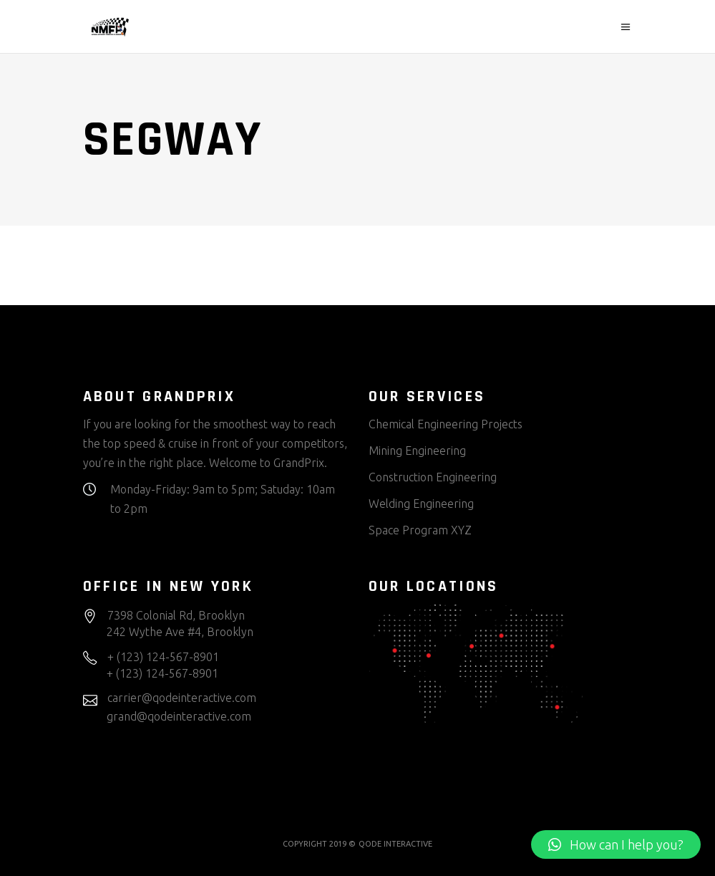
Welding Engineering (421, 503)
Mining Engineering (417, 450)
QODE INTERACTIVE (395, 843)
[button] (616, 844)
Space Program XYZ (420, 530)
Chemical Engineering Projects (445, 424)
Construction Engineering (433, 477)
